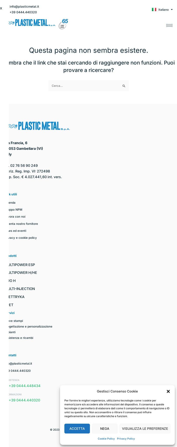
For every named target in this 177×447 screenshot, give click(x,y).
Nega (104, 429)
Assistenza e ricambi (19, 338)
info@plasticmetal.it (19, 363)
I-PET (8, 305)
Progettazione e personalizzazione (29, 326)
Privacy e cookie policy (21, 237)
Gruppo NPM (13, 209)
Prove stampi (14, 320)
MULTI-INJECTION (19, 289)
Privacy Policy (126, 438)
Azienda (10, 202)
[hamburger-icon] (169, 24)
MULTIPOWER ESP (19, 265)
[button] (168, 391)
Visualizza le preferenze (145, 429)
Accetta (77, 429)
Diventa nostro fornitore (21, 223)
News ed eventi (15, 230)
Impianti (10, 332)
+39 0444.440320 (18, 370)
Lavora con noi (15, 216)
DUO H (10, 280)
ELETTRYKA (14, 297)
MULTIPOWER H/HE (20, 272)
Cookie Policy (106, 438)
